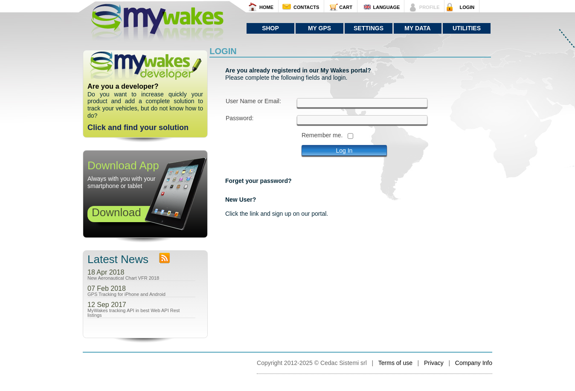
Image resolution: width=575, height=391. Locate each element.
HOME (266, 7)
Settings (368, 28)
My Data (417, 28)
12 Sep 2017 (106, 304)
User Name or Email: (253, 101)
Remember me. (322, 135)
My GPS (319, 28)
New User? (240, 199)
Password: (239, 118)
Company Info (473, 362)
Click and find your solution (138, 127)
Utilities (467, 28)
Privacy (434, 362)
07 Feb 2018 (106, 288)
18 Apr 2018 (105, 272)
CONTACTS (306, 7)
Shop (270, 28)
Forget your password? (258, 180)
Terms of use (395, 362)
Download (116, 212)
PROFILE (429, 7)
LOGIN (466, 7)
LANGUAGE (386, 7)
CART (345, 7)
